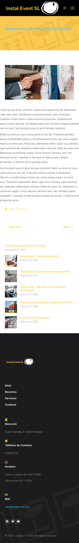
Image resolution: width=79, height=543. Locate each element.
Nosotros (11, 391)
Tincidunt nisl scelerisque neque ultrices (45, 271)
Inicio (8, 385)
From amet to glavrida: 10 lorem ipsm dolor (46, 302)
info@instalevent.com (17, 506)
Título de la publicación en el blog (25, 245)
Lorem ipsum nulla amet (35, 317)
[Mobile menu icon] (72, 8)
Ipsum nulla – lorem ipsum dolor (39, 256)
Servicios (11, 398)
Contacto (10, 404)
